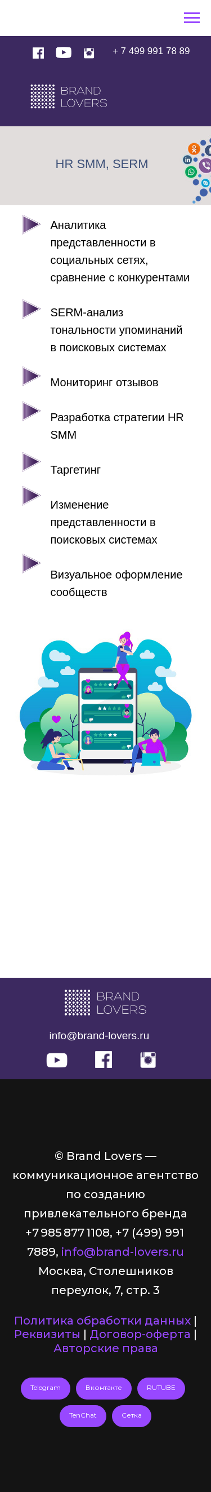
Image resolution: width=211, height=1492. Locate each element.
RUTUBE (161, 1387)
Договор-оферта (140, 1334)
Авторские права (105, 1348)
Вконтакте (104, 1387)
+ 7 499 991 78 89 (151, 51)
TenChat (83, 1415)
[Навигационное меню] (192, 18)
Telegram (45, 1387)
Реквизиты (47, 1334)
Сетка (132, 1415)
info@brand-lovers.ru (100, 1035)
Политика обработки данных (102, 1320)
